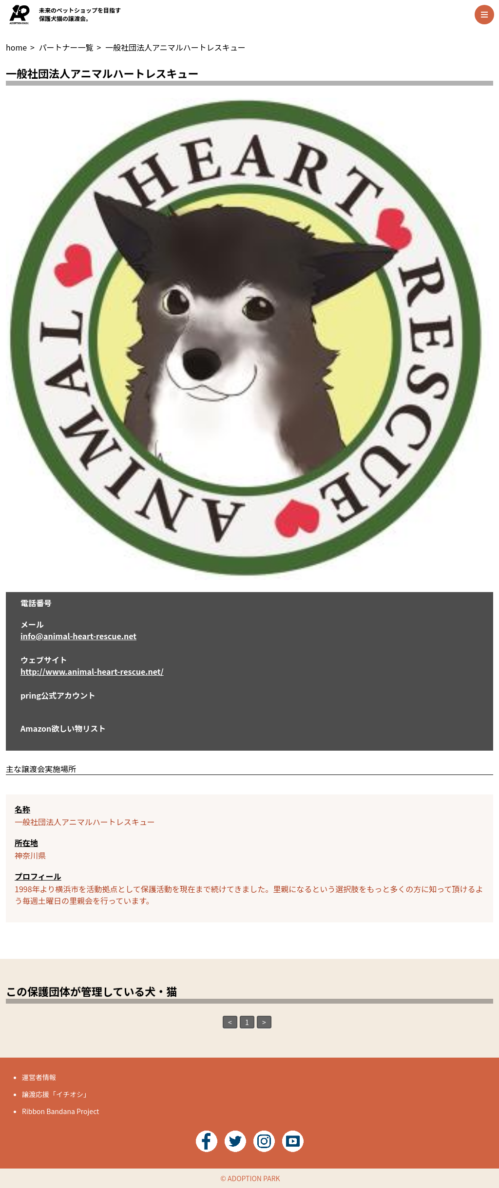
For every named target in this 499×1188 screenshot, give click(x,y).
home (16, 47)
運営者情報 (39, 1077)
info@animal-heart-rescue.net (78, 636)
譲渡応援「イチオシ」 (56, 1094)
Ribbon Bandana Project (60, 1111)
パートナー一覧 (66, 47)
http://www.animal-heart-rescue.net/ (92, 671)
